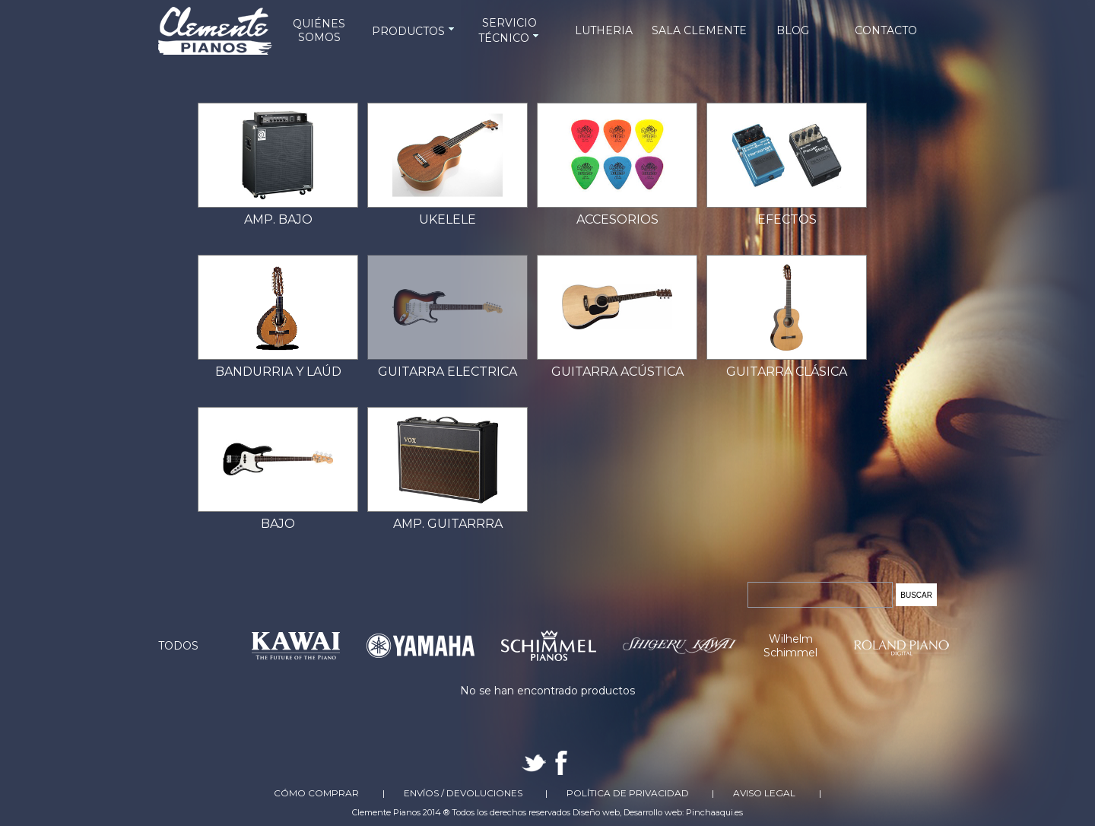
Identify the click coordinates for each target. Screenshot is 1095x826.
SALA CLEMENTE (699, 30)
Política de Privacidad (628, 793)
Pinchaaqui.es (714, 812)
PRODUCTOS (414, 31)
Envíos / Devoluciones (463, 793)
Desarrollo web (653, 812)
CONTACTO (886, 30)
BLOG (792, 30)
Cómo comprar (316, 793)
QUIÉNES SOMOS (319, 30)
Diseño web (596, 812)
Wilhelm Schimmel (790, 645)
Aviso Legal (764, 793)
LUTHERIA (604, 30)
